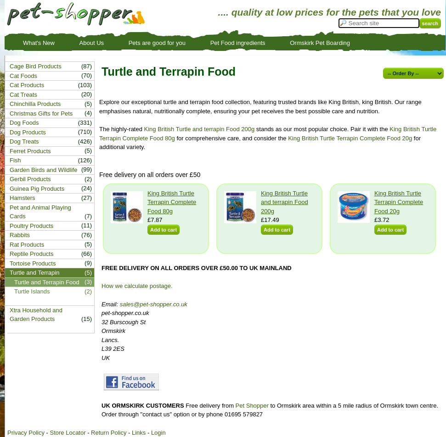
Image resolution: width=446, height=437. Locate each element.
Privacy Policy (26, 432)
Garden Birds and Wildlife (43, 169)
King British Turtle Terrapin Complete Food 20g (350, 138)
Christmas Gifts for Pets (41, 113)
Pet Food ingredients (237, 42)
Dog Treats (24, 141)
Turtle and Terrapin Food (46, 282)
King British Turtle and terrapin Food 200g (199, 129)
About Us (91, 42)
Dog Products (28, 132)
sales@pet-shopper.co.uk (153, 304)
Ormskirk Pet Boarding (320, 42)
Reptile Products (31, 253)
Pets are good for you (157, 42)
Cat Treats (23, 94)
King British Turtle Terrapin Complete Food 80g (171, 202)
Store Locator (67, 432)
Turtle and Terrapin (34, 272)
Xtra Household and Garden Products (36, 315)
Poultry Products (31, 225)
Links (139, 432)
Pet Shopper (252, 405)
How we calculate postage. (137, 285)
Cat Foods (23, 75)
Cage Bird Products (36, 66)
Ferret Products (30, 151)
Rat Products (27, 244)
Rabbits (20, 235)
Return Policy (108, 432)
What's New (39, 42)
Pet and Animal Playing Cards (40, 212)
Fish (15, 160)
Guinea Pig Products (37, 188)
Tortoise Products (33, 263)
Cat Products (27, 85)
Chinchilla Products (35, 103)
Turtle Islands (32, 291)
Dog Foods (24, 122)
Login (158, 432)
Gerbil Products (30, 179)
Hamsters (22, 197)
